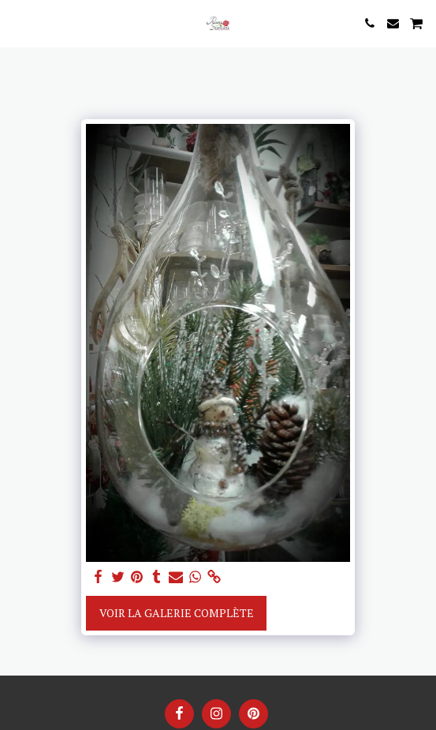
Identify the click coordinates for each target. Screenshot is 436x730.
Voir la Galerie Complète (176, 612)
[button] (17, 22)
